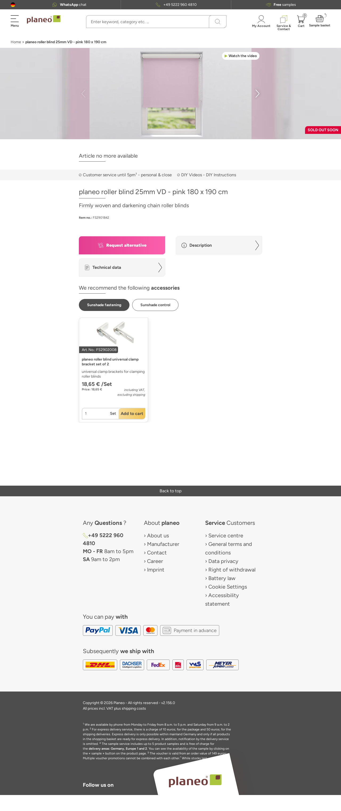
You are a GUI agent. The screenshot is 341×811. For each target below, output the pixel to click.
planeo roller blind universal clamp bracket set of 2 (110, 361)
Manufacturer (163, 544)
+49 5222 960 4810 (180, 4)
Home (16, 42)
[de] (13, 4)
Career (155, 561)
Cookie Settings (227, 587)
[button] (13, 4)
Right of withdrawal (231, 569)
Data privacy (223, 561)
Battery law (222, 578)
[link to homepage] (43, 19)
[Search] (217, 21)
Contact (157, 552)
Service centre (225, 535)
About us (158, 535)
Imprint (155, 569)
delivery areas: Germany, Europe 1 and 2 (118, 748)
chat (73, 4)
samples (285, 4)
